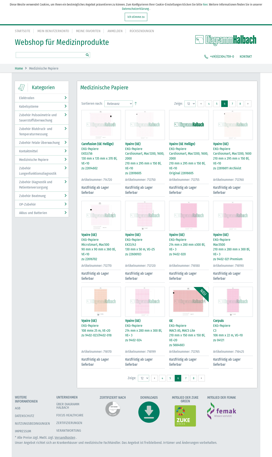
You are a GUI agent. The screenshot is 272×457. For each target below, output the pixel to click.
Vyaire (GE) (132, 144)
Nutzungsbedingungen (32, 423)
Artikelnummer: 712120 (140, 266)
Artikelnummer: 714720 (96, 180)
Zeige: (178, 103)
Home (19, 68)
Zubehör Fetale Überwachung (39, 143)
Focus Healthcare (70, 415)
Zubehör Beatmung (32, 196)
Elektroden (26, 98)
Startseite (22, 31)
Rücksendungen (142, 31)
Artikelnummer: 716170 (96, 352)
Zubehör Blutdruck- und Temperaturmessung (35, 131)
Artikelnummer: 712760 (228, 180)
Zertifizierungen (69, 423)
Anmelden (115, 31)
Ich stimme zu (136, 17)
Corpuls (218, 321)
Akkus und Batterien (33, 213)
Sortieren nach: (91, 103)
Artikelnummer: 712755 (184, 180)
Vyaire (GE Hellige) (182, 144)
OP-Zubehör (27, 204)
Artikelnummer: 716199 (140, 352)
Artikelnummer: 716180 (184, 266)
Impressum (23, 431)
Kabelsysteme (28, 106)
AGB (17, 408)
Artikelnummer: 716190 (228, 266)
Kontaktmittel (28, 151)
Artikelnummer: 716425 (228, 352)
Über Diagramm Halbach (67, 406)
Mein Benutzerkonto (53, 31)
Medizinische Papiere (33, 160)
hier (205, 4)
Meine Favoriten (88, 31)
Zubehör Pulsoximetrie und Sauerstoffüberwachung (38, 117)
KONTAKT (246, 56)
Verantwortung (68, 430)
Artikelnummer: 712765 (184, 352)
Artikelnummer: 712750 (140, 180)
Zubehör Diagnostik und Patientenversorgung (35, 184)
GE (171, 321)
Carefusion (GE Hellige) (97, 144)
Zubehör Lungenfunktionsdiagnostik (37, 171)
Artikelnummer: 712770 (96, 266)
